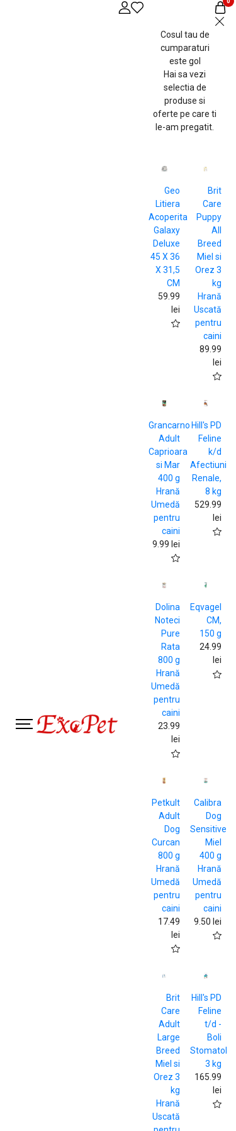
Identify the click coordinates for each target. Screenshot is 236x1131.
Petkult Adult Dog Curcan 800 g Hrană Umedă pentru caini (165, 855)
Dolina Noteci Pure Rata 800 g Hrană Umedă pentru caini (165, 660)
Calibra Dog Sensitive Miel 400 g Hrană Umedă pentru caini (208, 855)
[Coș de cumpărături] (220, 7)
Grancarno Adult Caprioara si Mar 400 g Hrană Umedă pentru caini (169, 478)
